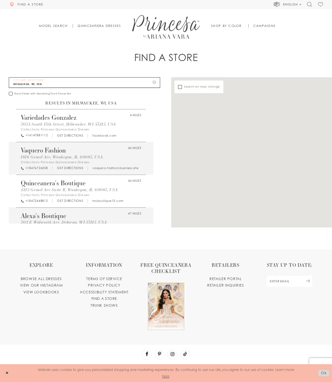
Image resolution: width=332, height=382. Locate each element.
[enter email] (289, 281)
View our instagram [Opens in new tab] (41, 285)
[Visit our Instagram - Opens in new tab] (172, 355)
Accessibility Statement (104, 292)
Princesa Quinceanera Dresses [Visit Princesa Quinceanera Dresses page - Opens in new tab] (65, 129)
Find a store (104, 298)
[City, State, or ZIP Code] (84, 82)
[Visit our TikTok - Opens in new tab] (185, 355)
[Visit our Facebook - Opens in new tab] (147, 355)
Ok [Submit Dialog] (324, 373)
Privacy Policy (104, 285)
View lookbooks (41, 292)
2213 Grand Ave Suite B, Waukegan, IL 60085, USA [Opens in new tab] (69, 189)
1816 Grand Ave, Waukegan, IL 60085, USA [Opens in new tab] (62, 156)
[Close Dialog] (7, 373)
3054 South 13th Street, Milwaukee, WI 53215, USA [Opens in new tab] (68, 124)
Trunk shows (104, 305)
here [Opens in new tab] (165, 375)
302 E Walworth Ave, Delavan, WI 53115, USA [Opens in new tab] (64, 222)
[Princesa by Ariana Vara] (166, 27)
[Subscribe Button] (307, 281)
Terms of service (104, 279)
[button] (288, 4)
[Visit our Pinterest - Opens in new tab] (160, 355)
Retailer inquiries (225, 285)
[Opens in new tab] (70, 135)
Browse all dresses (41, 279)
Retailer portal (225, 279)
